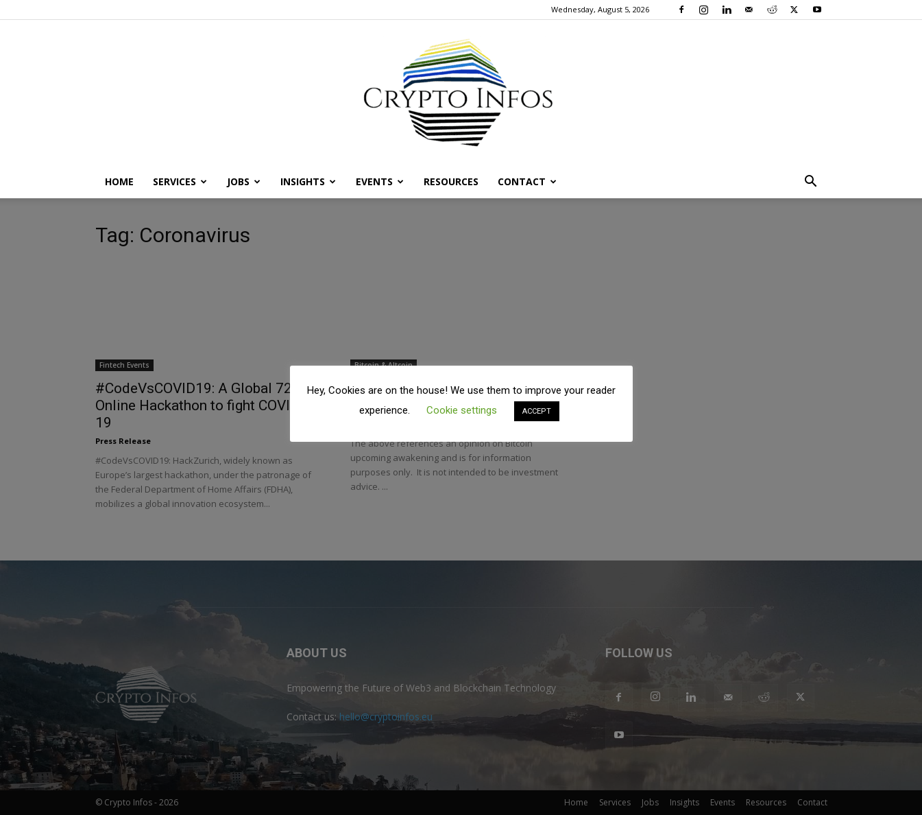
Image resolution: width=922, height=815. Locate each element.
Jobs (243, 181)
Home (119, 181)
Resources (451, 181)
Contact (527, 181)
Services (180, 181)
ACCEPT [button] (536, 411)
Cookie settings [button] (461, 410)
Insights (308, 181)
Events (380, 181)
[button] (810, 182)
